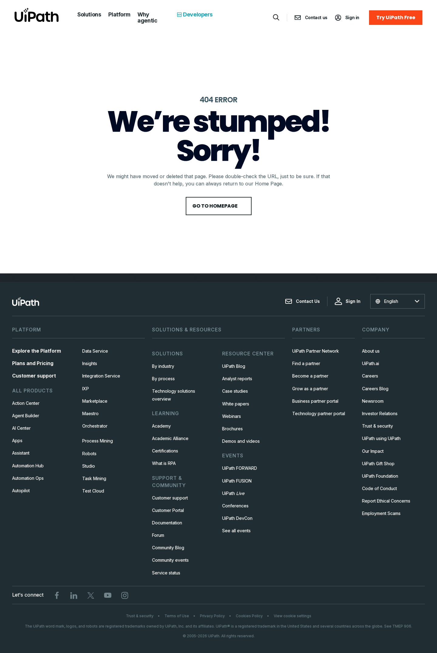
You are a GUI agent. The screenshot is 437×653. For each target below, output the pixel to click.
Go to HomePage (218, 205)
